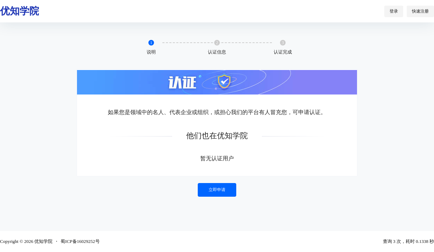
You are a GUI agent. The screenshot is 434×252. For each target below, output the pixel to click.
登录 (394, 11)
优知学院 (42, 241)
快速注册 (420, 11)
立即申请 (217, 189)
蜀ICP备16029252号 (80, 241)
